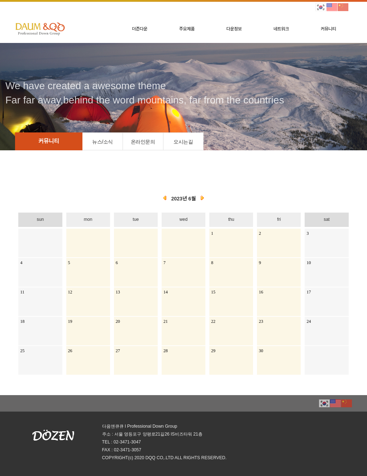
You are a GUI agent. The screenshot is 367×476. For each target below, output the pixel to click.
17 (308, 292)
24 (308, 321)
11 (22, 292)
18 (22, 321)
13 (118, 292)
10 (308, 262)
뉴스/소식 (102, 142)
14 (165, 292)
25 (22, 350)
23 (261, 321)
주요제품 (187, 28)
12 (70, 292)
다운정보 (234, 28)
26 (70, 350)
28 (165, 350)
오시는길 (183, 142)
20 (118, 321)
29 (213, 350)
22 (213, 321)
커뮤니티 (328, 28)
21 (165, 321)
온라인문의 (143, 142)
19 (70, 321)
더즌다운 (139, 28)
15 (213, 292)
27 (118, 350)
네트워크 (281, 28)
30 (261, 350)
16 (261, 292)
